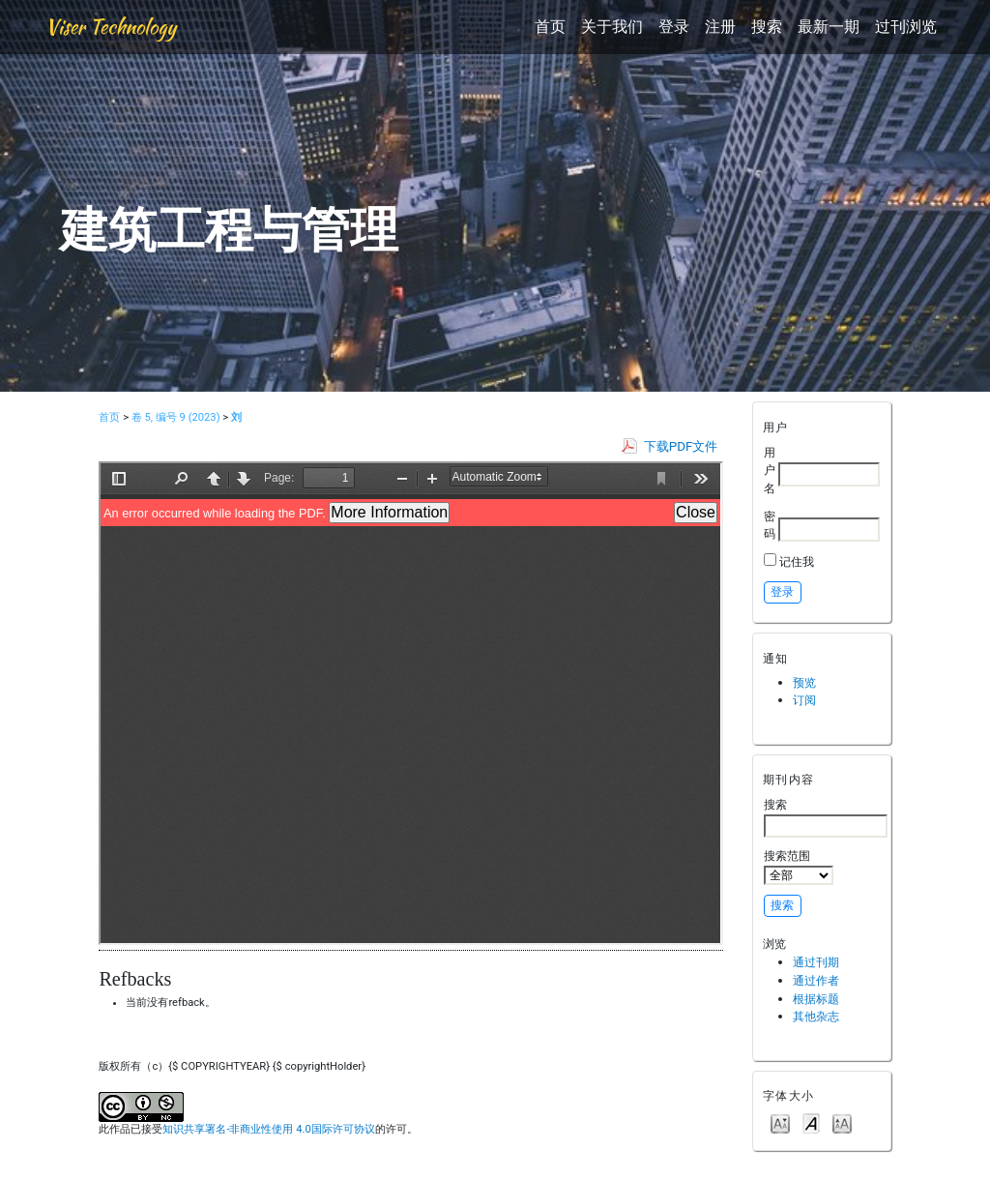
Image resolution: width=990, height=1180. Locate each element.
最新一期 (828, 26)
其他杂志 (816, 1016)
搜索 (766, 26)
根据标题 (816, 998)
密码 (769, 525)
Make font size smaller (780, 1122)
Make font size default (811, 1122)
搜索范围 (798, 866)
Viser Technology (110, 27)
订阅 (804, 700)
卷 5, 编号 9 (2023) (175, 417)
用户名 (769, 470)
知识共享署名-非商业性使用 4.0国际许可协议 (268, 1129)
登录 (673, 26)
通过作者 (816, 980)
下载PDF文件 (681, 446)
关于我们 (612, 26)
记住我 (796, 561)
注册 (720, 26)
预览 (804, 682)
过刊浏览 (906, 26)
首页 (550, 26)
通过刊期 (816, 962)
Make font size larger (842, 1122)
